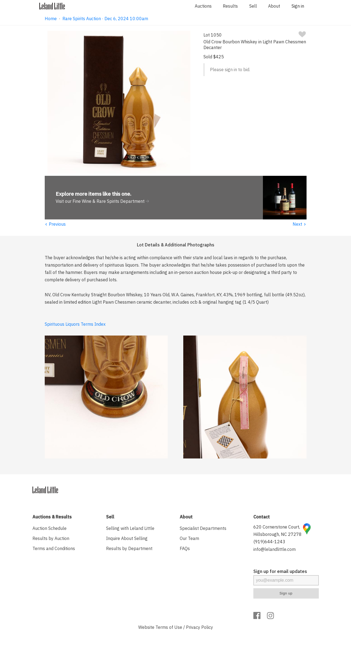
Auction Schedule (49, 528)
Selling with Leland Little (130, 528)
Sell (253, 6)
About (274, 6)
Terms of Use (168, 627)
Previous (55, 224)
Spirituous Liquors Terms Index (75, 324)
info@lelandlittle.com (274, 549)
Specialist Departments (203, 528)
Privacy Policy (199, 627)
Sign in (298, 6)
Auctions (203, 6)
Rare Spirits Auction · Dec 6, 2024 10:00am (105, 18)
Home (51, 18)
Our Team (189, 538)
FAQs (185, 548)
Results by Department (129, 548)
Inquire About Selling (127, 538)
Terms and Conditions (53, 548)
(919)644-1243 (269, 541)
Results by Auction (50, 538)
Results (230, 6)
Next (300, 224)
